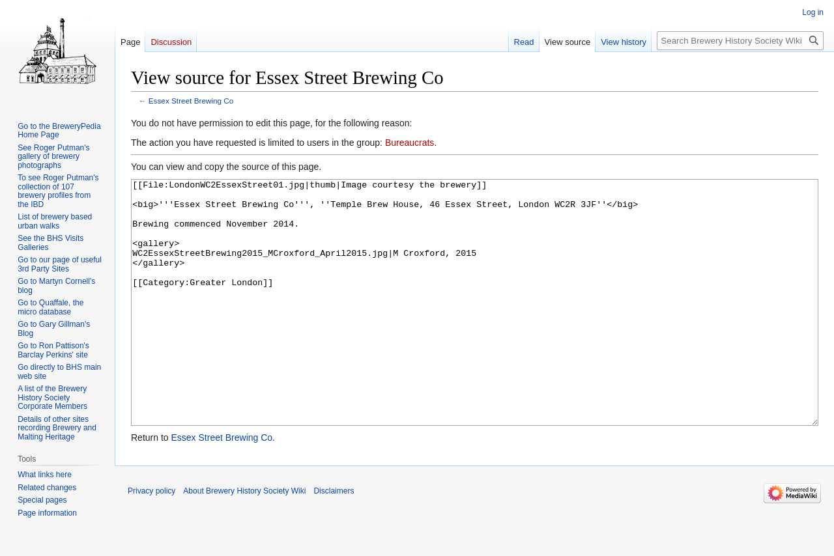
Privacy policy (151, 539)
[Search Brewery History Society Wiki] (740, 40)
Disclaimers (333, 539)
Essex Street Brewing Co (191, 100)
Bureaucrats (409, 142)
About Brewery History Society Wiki (244, 539)
